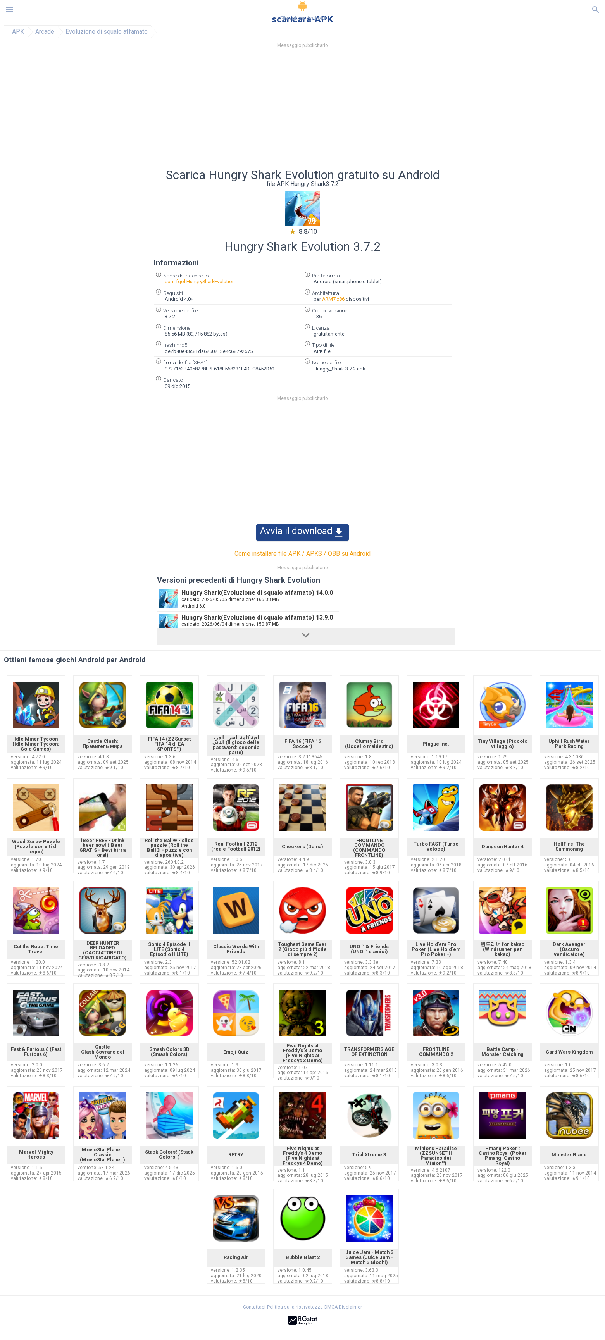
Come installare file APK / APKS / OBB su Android (302, 553)
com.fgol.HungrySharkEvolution (200, 281)
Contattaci (254, 1307)
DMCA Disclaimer (343, 1307)
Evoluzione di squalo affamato (106, 32)
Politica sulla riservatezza (295, 1307)
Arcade (44, 32)
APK (18, 32)
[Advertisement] (350, 110)
